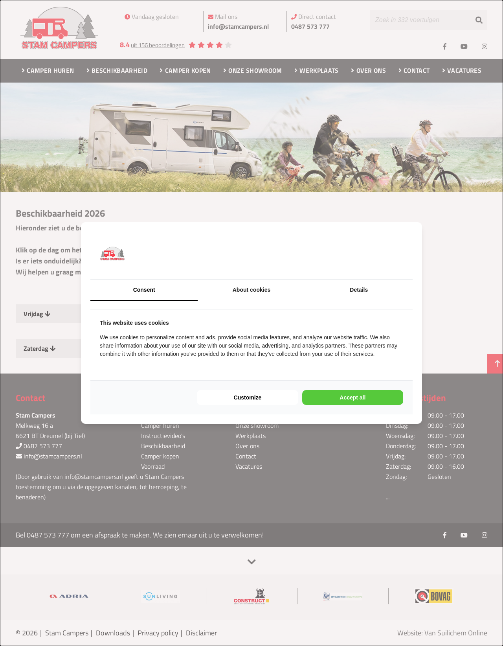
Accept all (352, 397)
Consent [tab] (144, 290)
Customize (248, 397)
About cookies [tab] (251, 290)
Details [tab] (359, 290)
